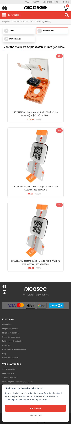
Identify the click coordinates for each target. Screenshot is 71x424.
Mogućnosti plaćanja (10, 333)
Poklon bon (6, 325)
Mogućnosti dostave (10, 329)
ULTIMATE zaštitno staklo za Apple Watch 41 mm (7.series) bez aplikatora (35, 188)
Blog (4, 354)
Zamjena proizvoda (9, 378)
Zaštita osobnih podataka (12, 341)
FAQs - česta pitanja (10, 358)
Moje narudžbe (8, 373)
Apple (25, 21)
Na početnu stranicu (10, 21)
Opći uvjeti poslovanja (11, 337)
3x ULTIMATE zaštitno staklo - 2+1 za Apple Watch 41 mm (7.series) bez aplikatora (35, 262)
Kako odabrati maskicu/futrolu (14, 349)
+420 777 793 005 (32, 2)
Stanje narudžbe (8, 369)
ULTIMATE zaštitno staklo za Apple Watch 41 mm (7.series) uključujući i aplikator (35, 114)
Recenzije (6, 345)
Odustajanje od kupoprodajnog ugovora (17, 382)
